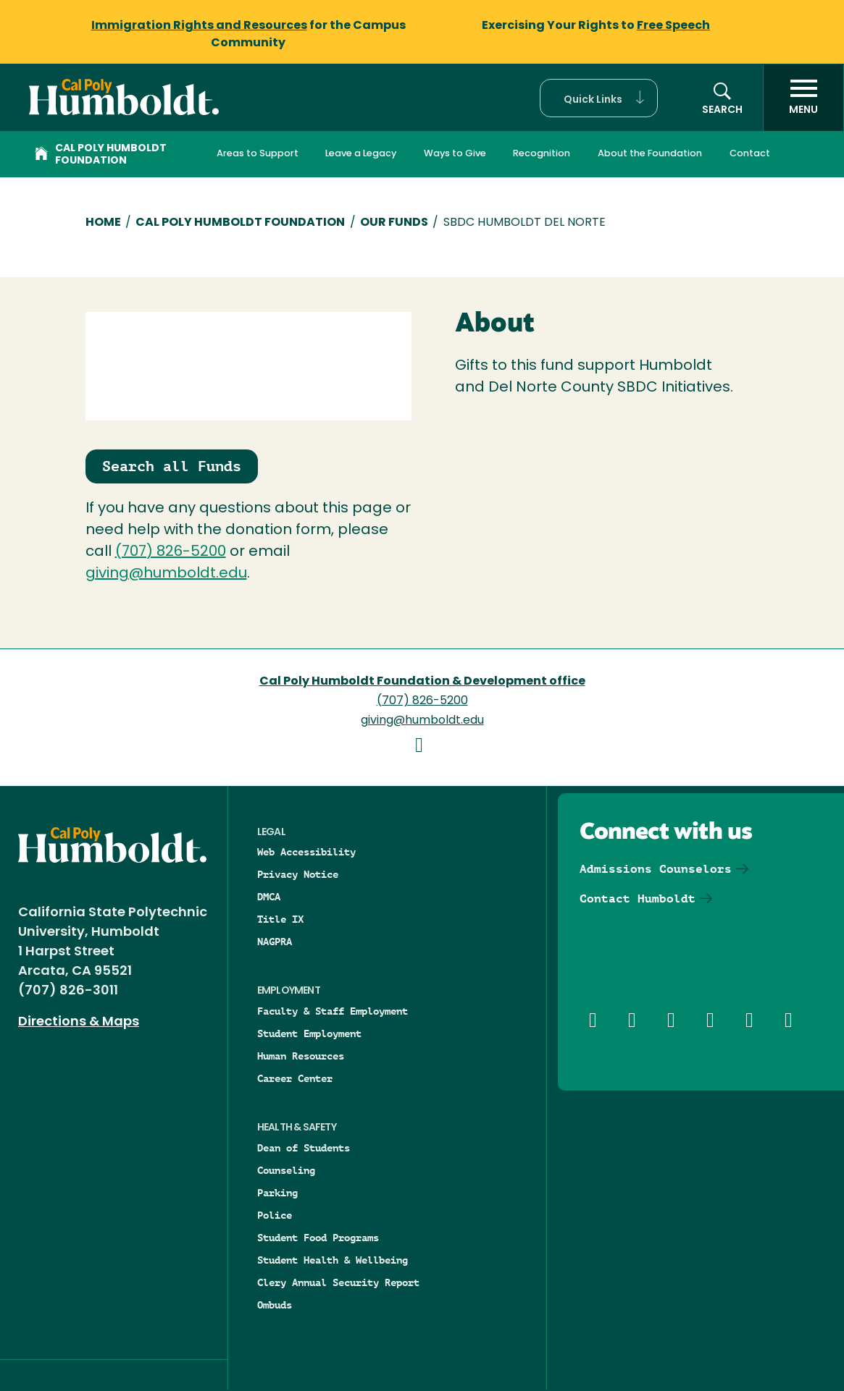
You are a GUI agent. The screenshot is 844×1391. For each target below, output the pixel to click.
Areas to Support (257, 153)
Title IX (280, 919)
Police (274, 1215)
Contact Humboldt (637, 898)
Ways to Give (455, 153)
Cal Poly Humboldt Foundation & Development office (422, 682)
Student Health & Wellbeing (332, 1260)
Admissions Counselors (656, 869)
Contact (750, 153)
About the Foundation (650, 153)
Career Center (295, 1078)
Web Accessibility (306, 852)
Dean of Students (303, 1148)
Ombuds (274, 1305)
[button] (599, 98)
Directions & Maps (78, 1022)
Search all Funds (171, 466)
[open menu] (803, 97)
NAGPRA (274, 941)
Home (103, 223)
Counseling (286, 1170)
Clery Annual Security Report (338, 1282)
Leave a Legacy (360, 153)
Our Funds (394, 223)
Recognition (541, 153)
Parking (277, 1192)
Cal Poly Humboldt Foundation (101, 154)
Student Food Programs (318, 1237)
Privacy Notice (297, 874)
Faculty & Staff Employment (332, 1011)
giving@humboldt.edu (166, 574)
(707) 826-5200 (170, 552)
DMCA (268, 896)
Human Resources (300, 1056)
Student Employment (309, 1033)
